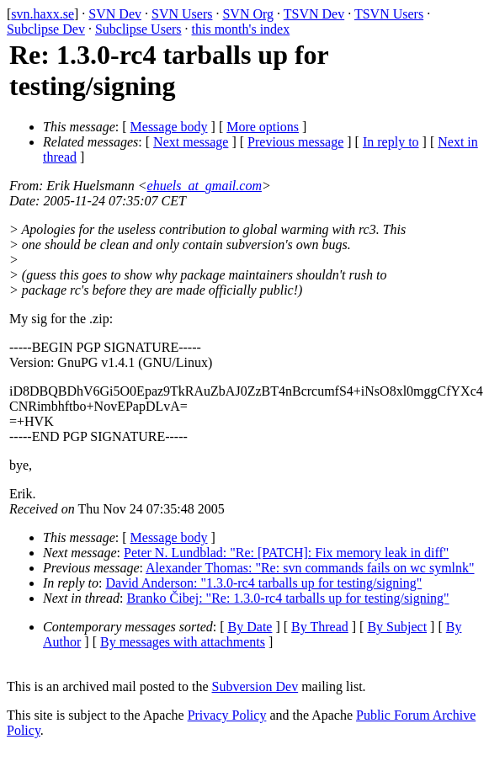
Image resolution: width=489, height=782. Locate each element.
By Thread (319, 627)
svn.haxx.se (42, 14)
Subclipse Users (138, 29)
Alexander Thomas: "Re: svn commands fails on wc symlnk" (310, 568)
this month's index (241, 29)
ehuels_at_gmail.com (204, 185)
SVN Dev (114, 14)
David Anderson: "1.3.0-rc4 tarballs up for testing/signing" (264, 583)
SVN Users (181, 14)
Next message (190, 142)
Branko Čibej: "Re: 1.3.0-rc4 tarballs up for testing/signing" (287, 598)
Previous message (295, 142)
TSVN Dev (314, 14)
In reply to (391, 142)
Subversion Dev (255, 686)
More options (262, 127)
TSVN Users (388, 14)
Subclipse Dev (46, 29)
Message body (169, 127)
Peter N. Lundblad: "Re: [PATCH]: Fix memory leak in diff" (286, 552)
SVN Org (248, 14)
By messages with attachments (182, 642)
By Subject (397, 627)
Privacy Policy (227, 715)
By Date (250, 627)
